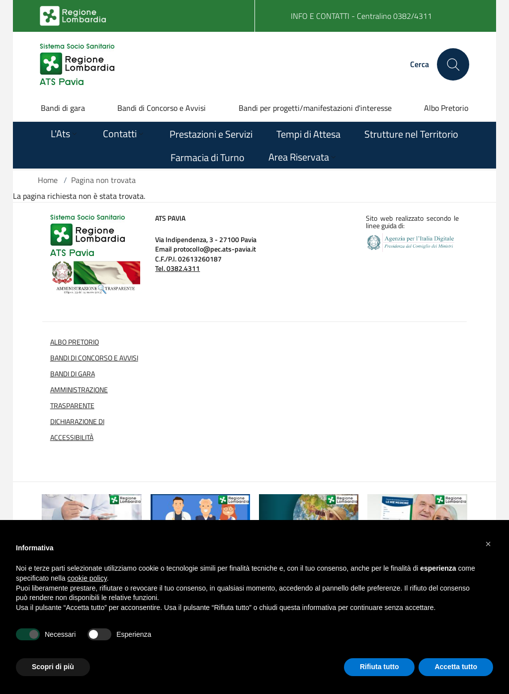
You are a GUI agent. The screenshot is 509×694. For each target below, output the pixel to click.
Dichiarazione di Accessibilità (77, 429)
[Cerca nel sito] (453, 64)
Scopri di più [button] (53, 667)
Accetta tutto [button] (455, 667)
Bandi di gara (63, 108)
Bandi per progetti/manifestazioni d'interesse (315, 108)
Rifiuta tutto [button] (379, 667)
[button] (488, 544)
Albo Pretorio (446, 108)
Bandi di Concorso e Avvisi (161, 108)
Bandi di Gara (72, 373)
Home (48, 180)
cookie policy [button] (87, 578)
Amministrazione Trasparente (79, 397)
